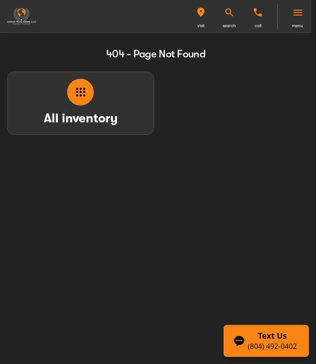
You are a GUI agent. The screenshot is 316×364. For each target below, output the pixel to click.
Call (258, 25)
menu (297, 25)
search (229, 25)
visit (201, 25)
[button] (201, 16)
